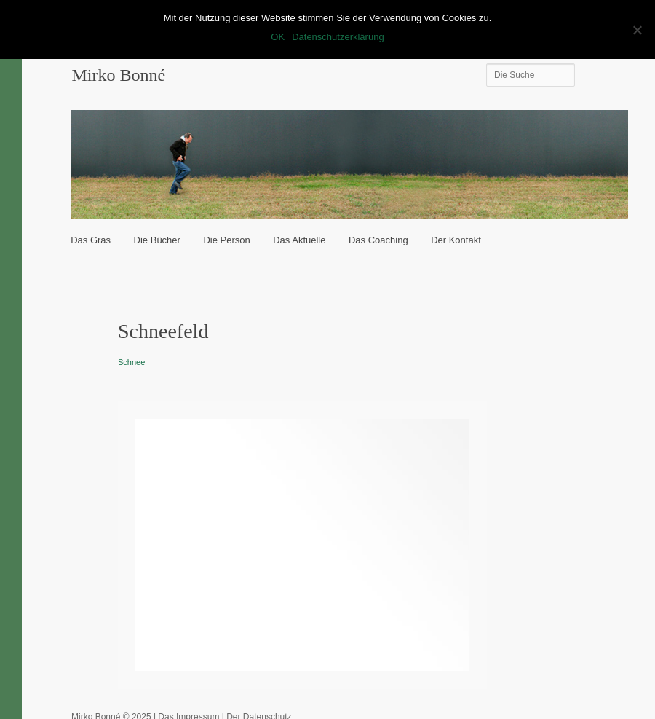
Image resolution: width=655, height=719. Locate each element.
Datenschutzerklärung (338, 36)
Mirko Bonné (118, 75)
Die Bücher (157, 240)
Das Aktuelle (299, 240)
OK (278, 36)
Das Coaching (378, 240)
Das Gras (91, 240)
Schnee (131, 362)
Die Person (226, 240)
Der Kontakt (456, 240)
